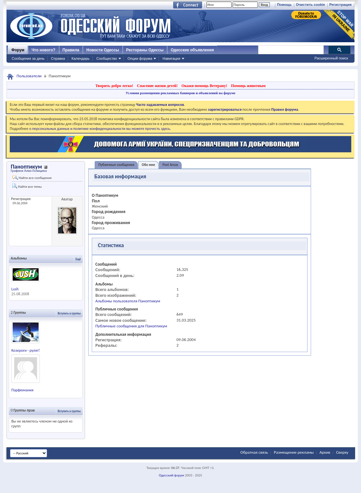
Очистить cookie (310, 4)
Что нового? (43, 50)
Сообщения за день (28, 58)
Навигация (171, 58)
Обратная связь (254, 452)
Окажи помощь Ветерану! (204, 85)
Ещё (78, 259)
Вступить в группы (69, 313)
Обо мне (148, 165)
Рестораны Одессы (145, 50)
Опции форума (139, 58)
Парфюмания (22, 390)
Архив (324, 452)
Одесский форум (171, 475)
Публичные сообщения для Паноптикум (131, 325)
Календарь (80, 58)
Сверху (342, 452)
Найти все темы (27, 186)
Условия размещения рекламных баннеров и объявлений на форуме (180, 93)
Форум (17, 50)
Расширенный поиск (331, 58)
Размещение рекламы (294, 452)
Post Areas (170, 165)
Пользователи (29, 75)
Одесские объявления (192, 50)
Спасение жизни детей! (157, 85)
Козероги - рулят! (25, 350)
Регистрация (340, 4)
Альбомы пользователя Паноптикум (127, 300)
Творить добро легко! (114, 85)
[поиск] (290, 50)
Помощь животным (248, 85)
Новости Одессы (102, 50)
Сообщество (106, 58)
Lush (14, 289)
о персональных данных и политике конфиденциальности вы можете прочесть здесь (99, 128)
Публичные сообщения (116, 165)
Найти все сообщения (32, 177)
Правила (71, 50)
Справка (58, 58)
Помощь (284, 4)
